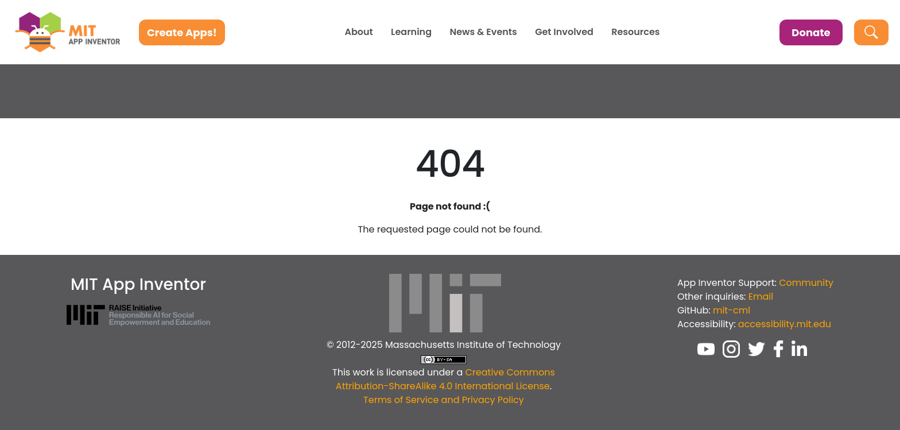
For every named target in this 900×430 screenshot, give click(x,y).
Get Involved (564, 32)
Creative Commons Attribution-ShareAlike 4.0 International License (445, 379)
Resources (635, 32)
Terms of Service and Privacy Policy (443, 399)
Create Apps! (182, 32)
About (358, 32)
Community (806, 282)
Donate (811, 32)
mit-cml (731, 310)
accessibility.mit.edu (784, 324)
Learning (411, 32)
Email (760, 296)
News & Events (483, 32)
